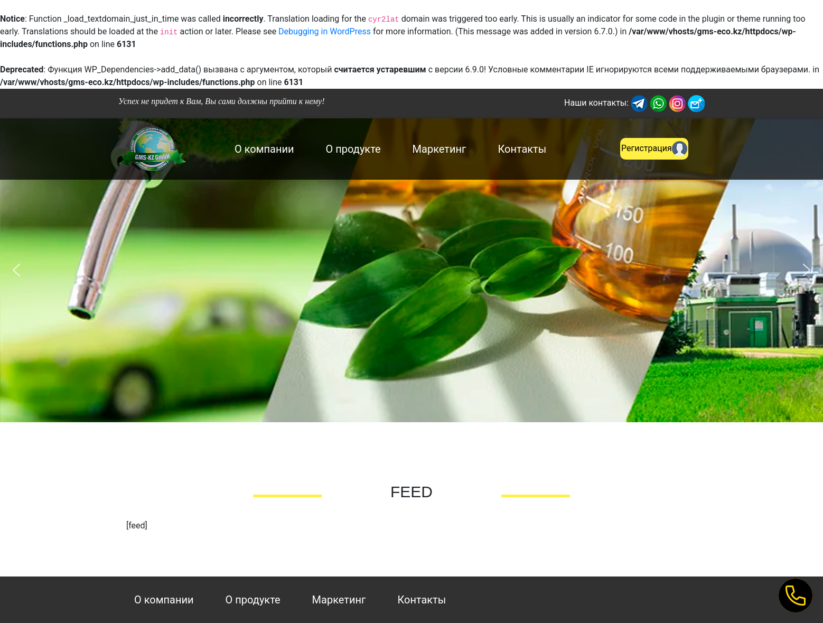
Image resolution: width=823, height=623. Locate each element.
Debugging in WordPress (324, 31)
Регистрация (654, 148)
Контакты (522, 149)
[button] (16, 270)
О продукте (353, 149)
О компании (264, 149)
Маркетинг (439, 149)
